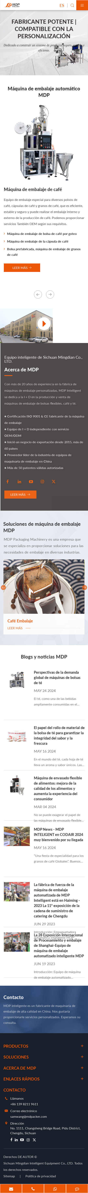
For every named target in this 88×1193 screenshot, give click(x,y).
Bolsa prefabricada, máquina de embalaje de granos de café (42, 251)
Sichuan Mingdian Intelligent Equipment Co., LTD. (38, 1163)
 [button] (38, 294)
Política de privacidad (40, 1176)
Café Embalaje (20, 618)
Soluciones (16, 1057)
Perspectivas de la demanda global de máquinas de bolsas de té (59, 677)
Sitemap (9, 1176)
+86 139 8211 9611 (24, 1104)
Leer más (22, 494)
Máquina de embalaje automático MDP (44, 92)
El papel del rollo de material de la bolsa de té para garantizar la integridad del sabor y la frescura (61, 735)
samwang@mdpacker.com (28, 1116)
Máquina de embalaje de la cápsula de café (36, 241)
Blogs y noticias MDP (44, 658)
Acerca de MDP (23, 369)
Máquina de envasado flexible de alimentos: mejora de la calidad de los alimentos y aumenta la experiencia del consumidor (60, 788)
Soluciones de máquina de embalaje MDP (40, 527)
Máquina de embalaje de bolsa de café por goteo (40, 234)
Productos (15, 1046)
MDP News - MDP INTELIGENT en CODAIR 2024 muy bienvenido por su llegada (60, 834)
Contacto (13, 999)
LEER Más (22, 268)
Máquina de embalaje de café (33, 189)
